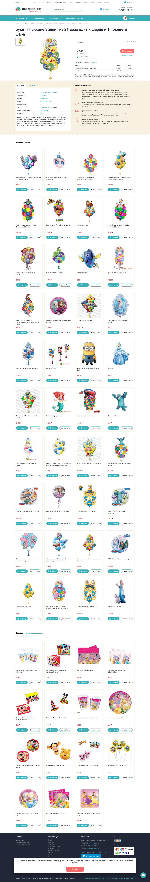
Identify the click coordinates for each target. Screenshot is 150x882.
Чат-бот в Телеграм (92, 856)
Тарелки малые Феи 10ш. (116, 718)
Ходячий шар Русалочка (54, 416)
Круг (42, 113)
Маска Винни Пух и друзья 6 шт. (57, 765)
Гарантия (49, 2)
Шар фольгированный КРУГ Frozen (58, 511)
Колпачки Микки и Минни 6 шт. (57, 718)
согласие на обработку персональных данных (120, 878)
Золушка (110, 368)
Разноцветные (46, 101)
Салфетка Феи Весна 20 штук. (56, 813)
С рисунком (44, 107)
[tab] (20, 86)
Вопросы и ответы (81, 2)
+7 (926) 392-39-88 (100, 852)
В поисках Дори (82, 273)
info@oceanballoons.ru (92, 848)
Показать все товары (22, 636)
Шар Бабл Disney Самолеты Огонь (27, 511)
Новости (71, 2)
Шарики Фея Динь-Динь (24, 607)
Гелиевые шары (20, 840)
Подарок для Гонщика (84, 320)
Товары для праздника (22, 844)
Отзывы (99, 2)
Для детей (44, 110)
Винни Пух (44, 98)
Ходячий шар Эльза (114, 607)
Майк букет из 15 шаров (54, 273)
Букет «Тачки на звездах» (85, 416)
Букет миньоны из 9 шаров (86, 511)
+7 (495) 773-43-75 (126, 10)
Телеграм (105, 9)
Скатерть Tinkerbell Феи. (85, 670)
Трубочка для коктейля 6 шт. (117, 765)
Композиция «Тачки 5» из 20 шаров (58, 225)
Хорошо (75, 869)
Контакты (106, 2)
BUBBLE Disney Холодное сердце (118, 559)
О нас (34, 2)
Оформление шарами (22, 842)
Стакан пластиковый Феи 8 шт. (87, 718)
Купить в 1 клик (127, 55)
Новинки (41, 2)
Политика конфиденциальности (94, 878)
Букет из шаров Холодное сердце (27, 368)
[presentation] (20, 86)
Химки (17, 2)
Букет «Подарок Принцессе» (117, 273)
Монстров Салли (113, 416)
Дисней (43, 95)
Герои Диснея (51, 368)
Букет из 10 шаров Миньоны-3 (87, 607)
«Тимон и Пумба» (82, 225)
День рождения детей (48, 92)
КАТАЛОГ (18, 837)
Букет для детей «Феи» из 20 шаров (89, 463)
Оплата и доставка (60, 2)
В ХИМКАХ (92, 62)
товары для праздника (33, 633)
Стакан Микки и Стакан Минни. (87, 765)
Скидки (92, 2)
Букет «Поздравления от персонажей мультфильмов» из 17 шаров (27, 322)
